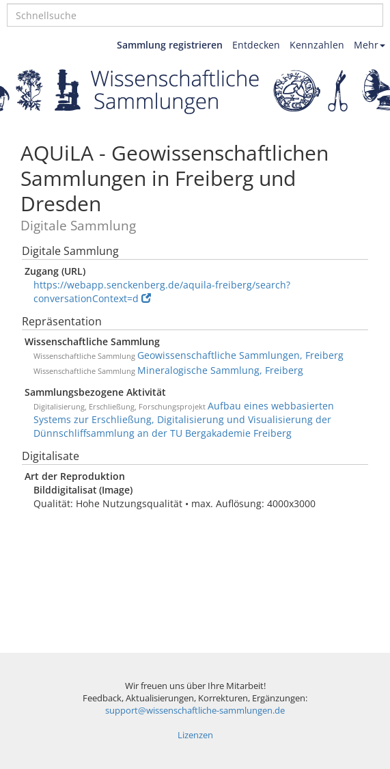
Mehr (369, 44)
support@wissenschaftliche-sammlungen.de (195, 710)
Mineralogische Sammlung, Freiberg (220, 370)
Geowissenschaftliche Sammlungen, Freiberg (240, 355)
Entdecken (256, 44)
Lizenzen (195, 735)
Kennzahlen (317, 44)
